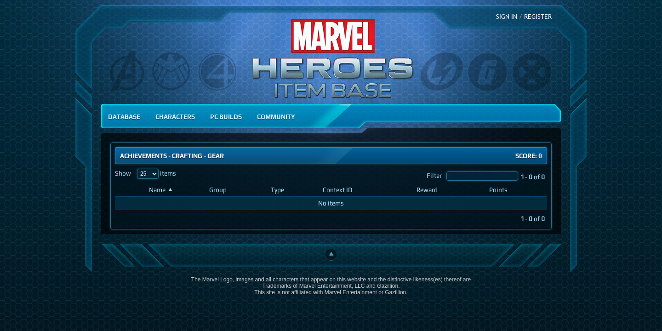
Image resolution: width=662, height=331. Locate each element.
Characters (175, 116)
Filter (472, 175)
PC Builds (226, 116)
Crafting (187, 156)
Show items (145, 173)
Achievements (143, 156)
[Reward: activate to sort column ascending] (449, 190)
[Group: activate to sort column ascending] (236, 190)
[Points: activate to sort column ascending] (516, 190)
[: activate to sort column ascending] (130, 190)
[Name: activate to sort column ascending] (175, 190)
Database (124, 116)
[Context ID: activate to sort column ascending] (366, 190)
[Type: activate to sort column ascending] (293, 190)
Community (276, 116)
